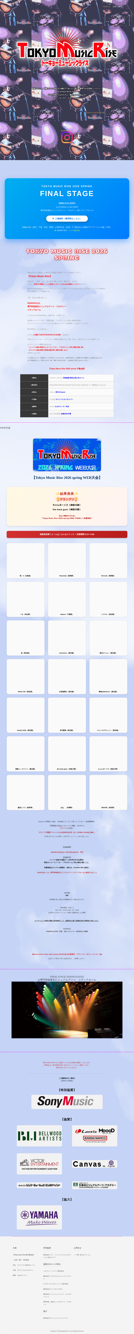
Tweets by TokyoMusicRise (95, 112)
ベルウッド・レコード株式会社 (53, 1271)
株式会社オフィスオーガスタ (52, 1289)
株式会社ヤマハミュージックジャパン (55, 1318)
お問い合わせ (117, 6)
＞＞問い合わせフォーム (82, 1255)
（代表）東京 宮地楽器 (21, 1260)
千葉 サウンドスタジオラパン (23, 1270)
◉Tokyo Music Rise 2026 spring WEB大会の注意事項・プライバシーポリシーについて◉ (67, 954)
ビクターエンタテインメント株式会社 (55, 1284)
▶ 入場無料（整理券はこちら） (66, 218)
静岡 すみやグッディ (20, 1275)
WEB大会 (106, 6)
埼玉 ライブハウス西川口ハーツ (24, 1265)
